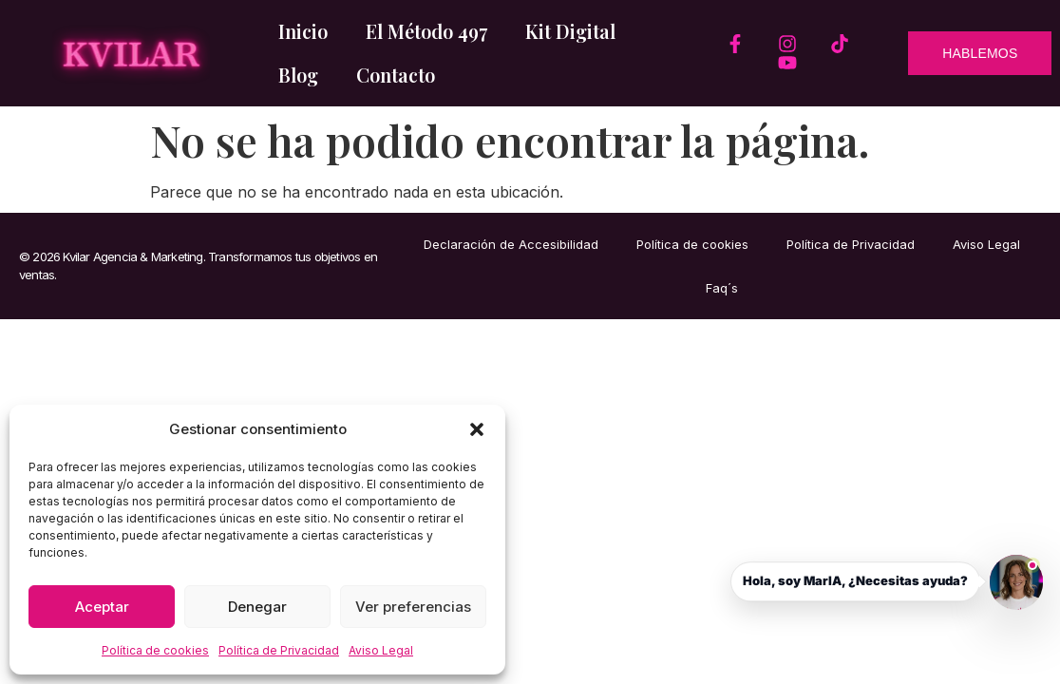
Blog (298, 74)
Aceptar (102, 607)
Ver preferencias (413, 607)
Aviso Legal (381, 650)
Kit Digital (570, 31)
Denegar (257, 607)
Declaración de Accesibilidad (511, 244)
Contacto (395, 74)
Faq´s (722, 287)
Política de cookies (155, 650)
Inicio (303, 31)
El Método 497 (426, 31)
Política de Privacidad (278, 650)
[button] (476, 429)
